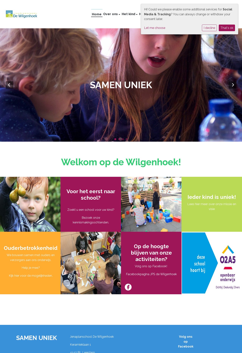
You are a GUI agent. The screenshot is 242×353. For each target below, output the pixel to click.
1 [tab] (116, 140)
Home (97, 14)
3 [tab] (124, 140)
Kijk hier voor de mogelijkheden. (31, 275)
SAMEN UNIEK (36, 337)
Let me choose (154, 28)
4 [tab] (128, 140)
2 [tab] (120, 140)
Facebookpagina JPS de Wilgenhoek (151, 274)
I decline (209, 28)
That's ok (226, 28)
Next (232, 85)
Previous (9, 85)
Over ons (111, 14)
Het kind (129, 14)
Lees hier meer (197, 204)
